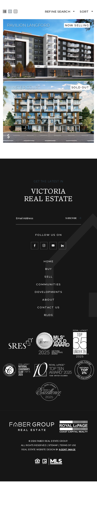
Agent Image (67, 449)
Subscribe (73, 218)
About (48, 299)
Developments (49, 291)
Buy (48, 268)
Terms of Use (68, 445)
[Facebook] (34, 245)
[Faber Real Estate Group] (31, 426)
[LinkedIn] (62, 245)
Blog (48, 314)
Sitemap (53, 445)
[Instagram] (44, 245)
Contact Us (48, 307)
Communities (48, 284)
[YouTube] (53, 245)
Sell (48, 276)
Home (48, 261)
